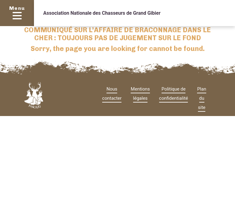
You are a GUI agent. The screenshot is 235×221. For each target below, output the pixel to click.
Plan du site (201, 98)
